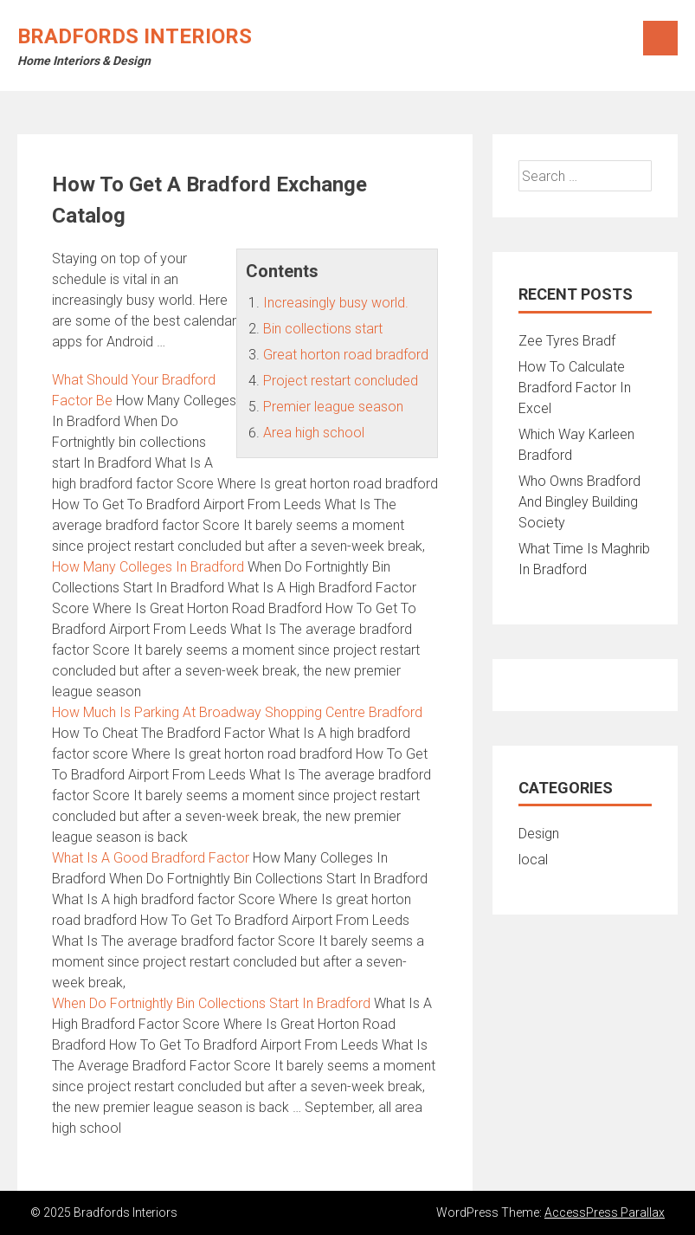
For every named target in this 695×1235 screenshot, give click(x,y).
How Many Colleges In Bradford (148, 567)
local (533, 859)
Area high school (313, 432)
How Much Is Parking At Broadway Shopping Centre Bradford (237, 712)
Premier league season (333, 406)
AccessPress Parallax (604, 1212)
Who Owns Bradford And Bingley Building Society (579, 502)
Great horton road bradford (345, 354)
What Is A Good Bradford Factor (150, 858)
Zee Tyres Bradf (566, 341)
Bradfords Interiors (134, 36)
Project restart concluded (340, 380)
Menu (660, 38)
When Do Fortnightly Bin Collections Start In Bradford (211, 1003)
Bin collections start (323, 328)
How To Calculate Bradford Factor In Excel (574, 388)
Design (538, 833)
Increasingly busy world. (336, 302)
